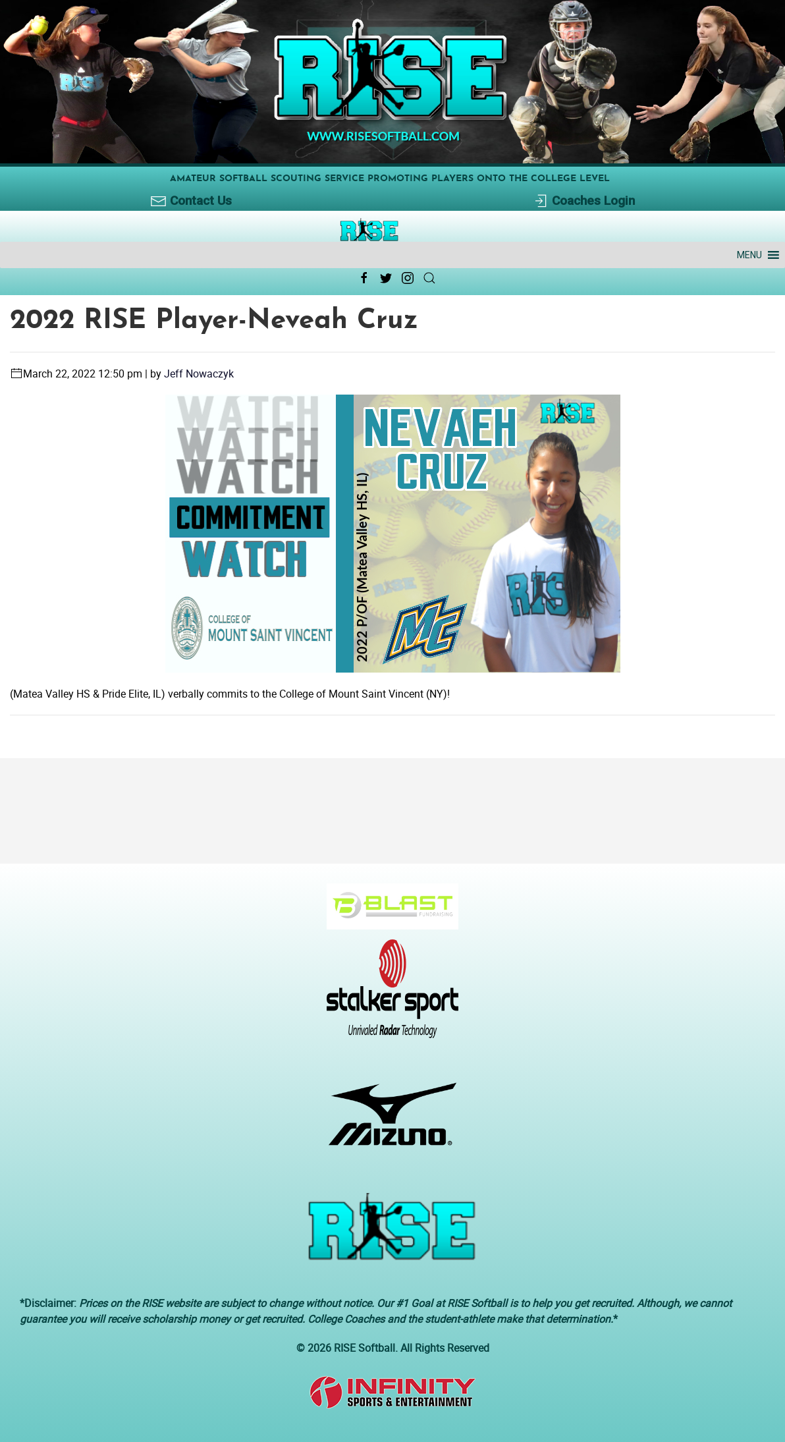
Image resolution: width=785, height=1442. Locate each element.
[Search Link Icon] (429, 278)
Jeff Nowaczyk (199, 373)
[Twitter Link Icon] (385, 278)
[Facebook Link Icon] (364, 278)
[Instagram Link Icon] (407, 278)
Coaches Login (584, 201)
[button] (749, 255)
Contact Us (191, 201)
